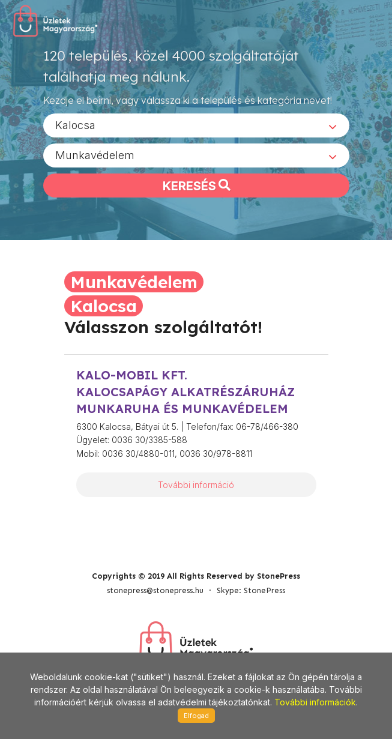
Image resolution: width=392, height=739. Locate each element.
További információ (196, 485)
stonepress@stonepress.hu (155, 590)
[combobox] (196, 125)
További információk (315, 702)
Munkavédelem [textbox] (94, 155)
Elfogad (196, 715)
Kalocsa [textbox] (75, 125)
